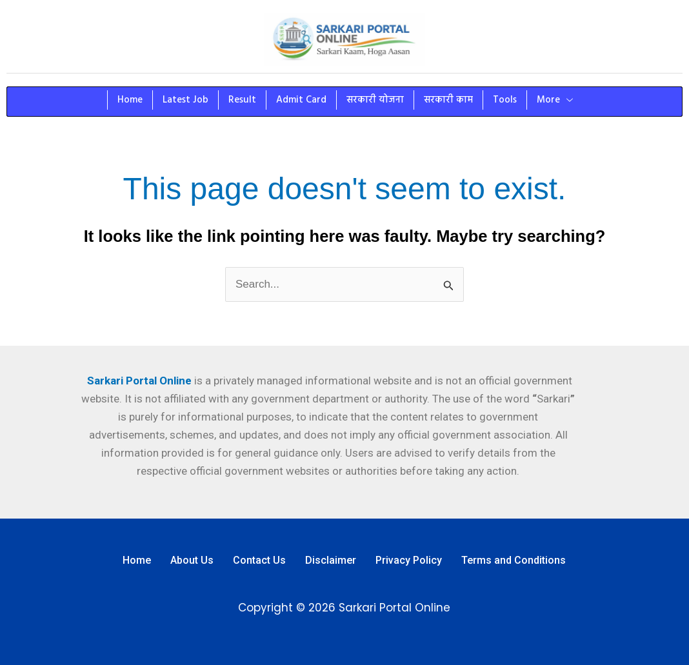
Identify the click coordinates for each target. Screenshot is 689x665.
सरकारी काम (448, 100)
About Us (192, 560)
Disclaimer (330, 560)
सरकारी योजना (375, 100)
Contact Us (259, 560)
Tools (505, 100)
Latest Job (185, 100)
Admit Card (301, 100)
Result (242, 100)
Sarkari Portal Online (138, 380)
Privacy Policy (408, 560)
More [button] (555, 100)
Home (130, 100)
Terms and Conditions (513, 560)
